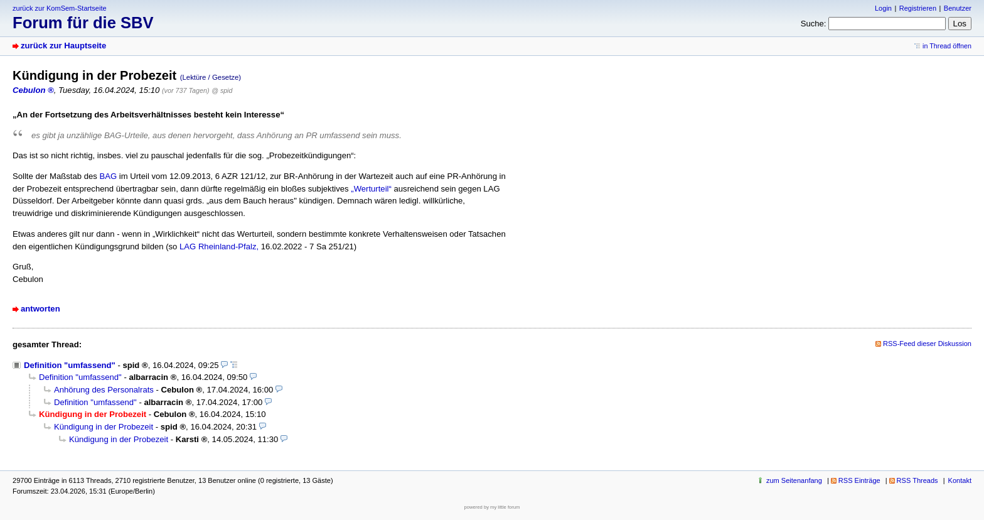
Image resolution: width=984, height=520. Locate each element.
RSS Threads (917, 480)
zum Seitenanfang (794, 480)
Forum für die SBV (83, 22)
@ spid (221, 90)
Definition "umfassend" (69, 365)
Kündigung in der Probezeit (103, 426)
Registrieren (917, 8)
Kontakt (959, 480)
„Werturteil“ (371, 188)
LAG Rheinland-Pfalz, (219, 246)
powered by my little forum (492, 507)
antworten (40, 308)
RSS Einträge (859, 480)
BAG (108, 176)
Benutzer (957, 8)
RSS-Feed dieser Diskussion (927, 343)
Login (883, 8)
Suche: (813, 23)
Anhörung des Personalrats (104, 389)
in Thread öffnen (946, 46)
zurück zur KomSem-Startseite (60, 8)
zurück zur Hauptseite (63, 45)
